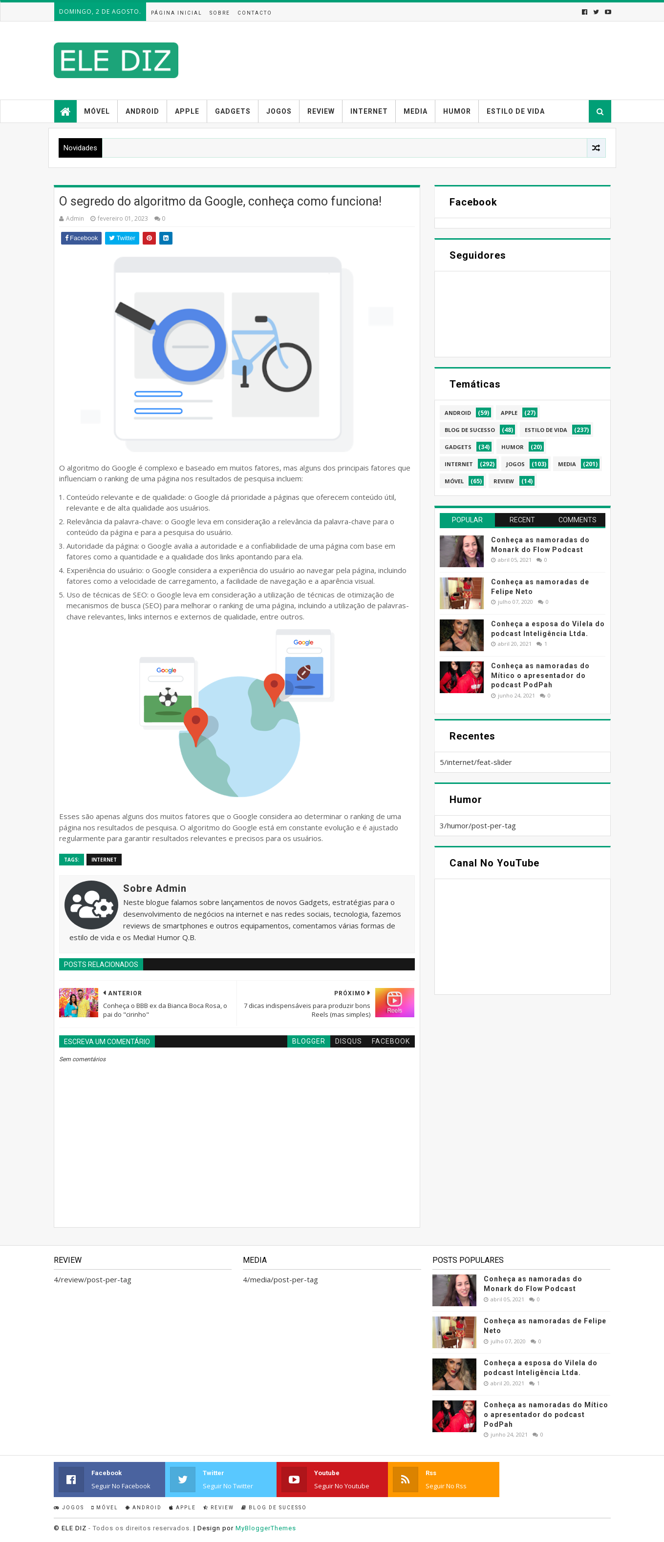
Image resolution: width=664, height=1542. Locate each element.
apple (509, 412)
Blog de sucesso (274, 1507)
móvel (454, 481)
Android (142, 111)
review (503, 481)
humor (512, 447)
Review (321, 111)
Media (416, 111)
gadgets (458, 447)
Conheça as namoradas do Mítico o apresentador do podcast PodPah (540, 675)
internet (104, 859)
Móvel (97, 111)
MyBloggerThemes (266, 1528)
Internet (369, 111)
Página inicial (176, 13)
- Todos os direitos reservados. (140, 1528)
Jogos (279, 111)
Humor (457, 111)
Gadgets (233, 111)
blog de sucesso (470, 429)
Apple (187, 111)
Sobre (220, 13)
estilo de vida (546, 429)
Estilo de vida (516, 111)
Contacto (254, 13)
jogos (515, 464)
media (567, 464)
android (458, 412)
